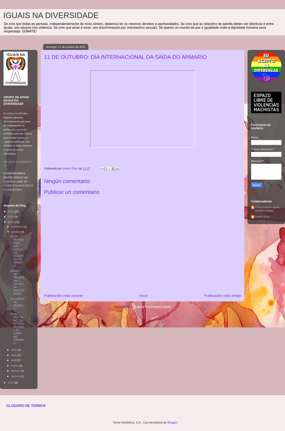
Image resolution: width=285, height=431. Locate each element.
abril (14, 360)
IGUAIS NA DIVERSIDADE (51, 15)
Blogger (172, 422)
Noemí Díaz (262, 216)
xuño (14, 349)
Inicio (144, 296)
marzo (15, 365)
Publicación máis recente (63, 296)
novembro (17, 226)
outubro (16, 231)
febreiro (16, 370)
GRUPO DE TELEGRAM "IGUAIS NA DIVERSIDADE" (17, 282)
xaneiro (16, 376)
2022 (11, 211)
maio (14, 355)
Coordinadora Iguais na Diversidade (267, 209)
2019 (11, 382)
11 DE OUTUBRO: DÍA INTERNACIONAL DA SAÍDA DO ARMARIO (17, 328)
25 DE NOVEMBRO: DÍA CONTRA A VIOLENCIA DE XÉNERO (16, 251)
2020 (11, 222)
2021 (11, 216)
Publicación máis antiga (222, 296)
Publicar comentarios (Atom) (152, 306)
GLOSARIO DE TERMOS (17, 303)
